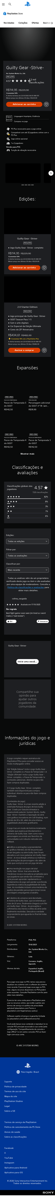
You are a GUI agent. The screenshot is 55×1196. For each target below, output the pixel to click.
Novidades (9, 22)
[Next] (50, 173)
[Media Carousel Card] (23, 173)
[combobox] (27, 541)
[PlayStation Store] (13, 13)
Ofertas (35, 22)
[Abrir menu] (3, 4)
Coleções (22, 22)
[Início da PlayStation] (27, 4)
